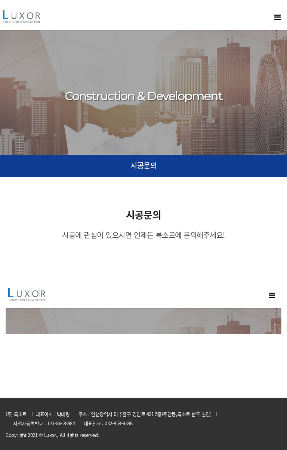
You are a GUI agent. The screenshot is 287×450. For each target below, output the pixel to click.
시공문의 (143, 165)
